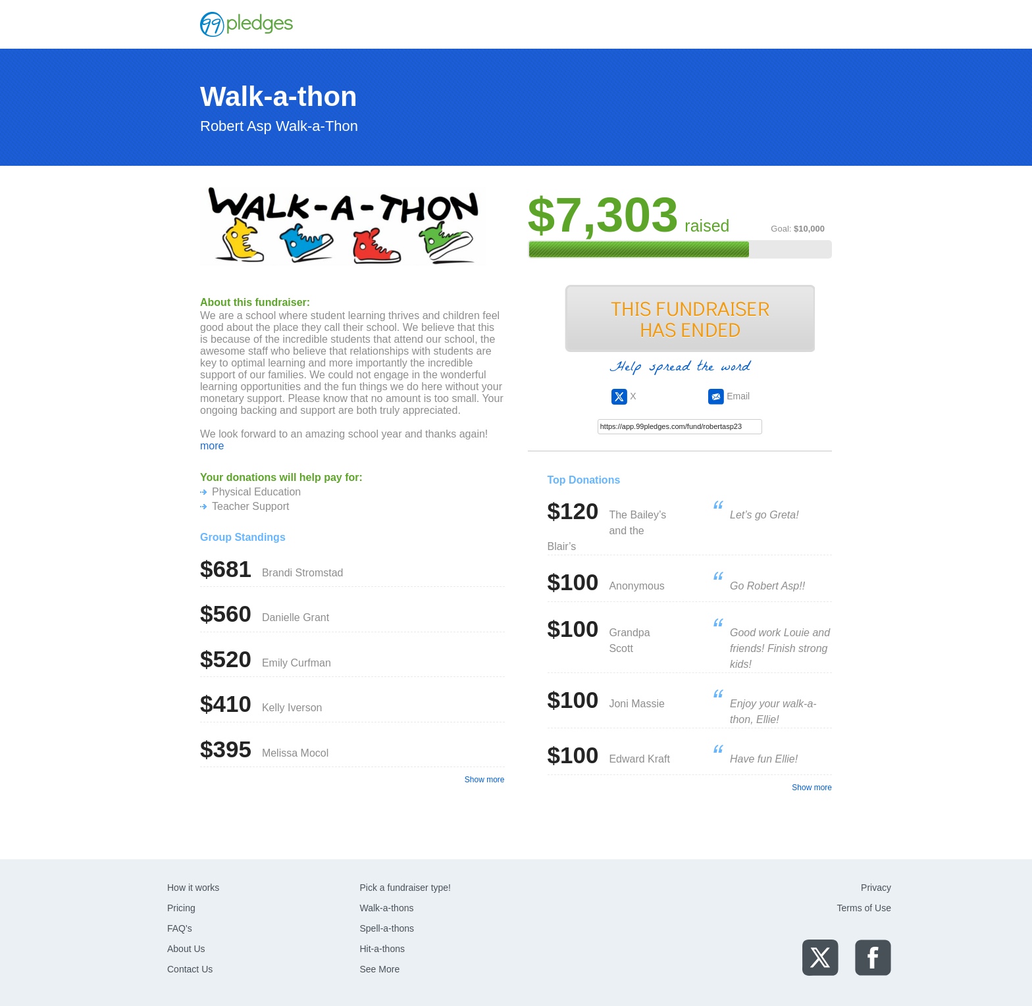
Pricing (181, 908)
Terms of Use (864, 908)
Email (729, 396)
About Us (186, 948)
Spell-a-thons (387, 928)
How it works (193, 887)
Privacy (876, 887)
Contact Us (190, 969)
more (212, 445)
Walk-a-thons (387, 908)
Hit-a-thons (382, 948)
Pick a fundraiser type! (406, 887)
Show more (485, 779)
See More (380, 969)
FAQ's (179, 928)
